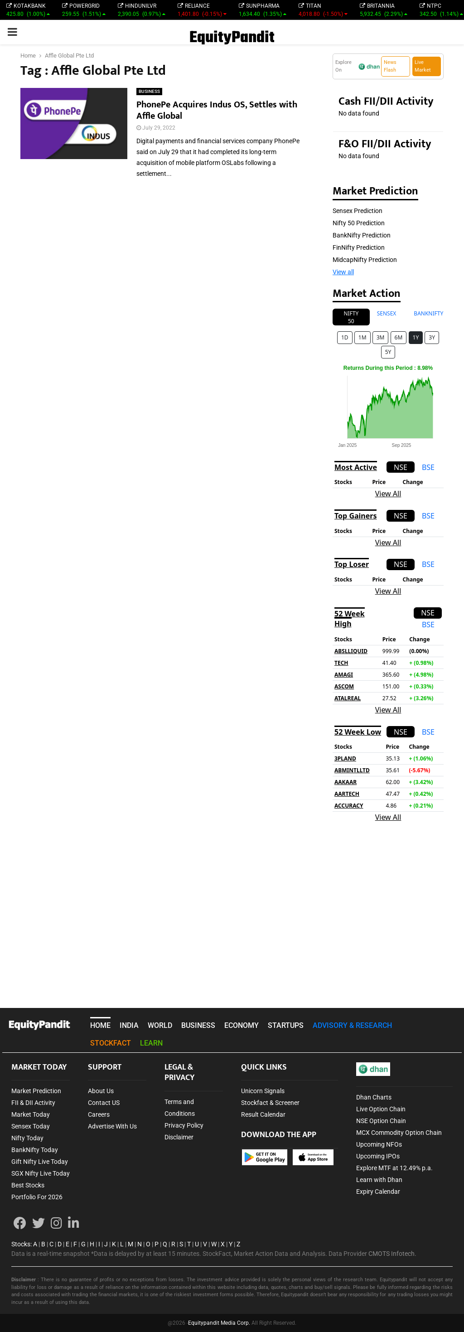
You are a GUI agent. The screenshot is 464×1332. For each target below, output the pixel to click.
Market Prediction (36, 1091)
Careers (99, 1114)
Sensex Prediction (357, 210)
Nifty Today (27, 1138)
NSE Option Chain (381, 1120)
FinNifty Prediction (359, 247)
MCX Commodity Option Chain (399, 1132)
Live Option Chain (381, 1109)
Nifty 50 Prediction (359, 223)
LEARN (151, 1043)
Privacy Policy (183, 1125)
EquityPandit (232, 38)
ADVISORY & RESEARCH (352, 1025)
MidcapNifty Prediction (365, 259)
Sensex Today (30, 1126)
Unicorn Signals (263, 1091)
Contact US (104, 1102)
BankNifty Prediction (362, 235)
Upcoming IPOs (378, 1156)
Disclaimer (178, 1137)
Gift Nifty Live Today (39, 1161)
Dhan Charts (374, 1097)
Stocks (20, 1244)
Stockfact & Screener (270, 1102)
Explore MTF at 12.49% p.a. (394, 1168)
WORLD (160, 1025)
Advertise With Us (112, 1126)
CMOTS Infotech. (392, 1253)
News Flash (390, 66)
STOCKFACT (110, 1043)
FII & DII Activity (33, 1102)
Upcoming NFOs (379, 1144)
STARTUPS (286, 1025)
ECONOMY (241, 1025)
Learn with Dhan (379, 1179)
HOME (100, 1025)
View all (343, 272)
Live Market (423, 66)
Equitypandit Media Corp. (219, 1323)
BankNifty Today (34, 1149)
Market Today (30, 1114)
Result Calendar (263, 1114)
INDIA (129, 1025)
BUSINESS (149, 91)
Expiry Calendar (378, 1191)
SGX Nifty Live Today (40, 1173)
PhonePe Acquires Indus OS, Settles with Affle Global (216, 110)
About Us (101, 1091)
